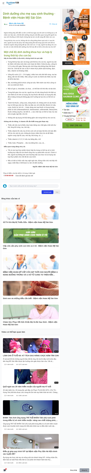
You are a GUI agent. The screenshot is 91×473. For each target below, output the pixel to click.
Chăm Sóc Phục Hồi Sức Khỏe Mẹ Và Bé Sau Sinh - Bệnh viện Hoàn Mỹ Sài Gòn (30, 323)
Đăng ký (84, 470)
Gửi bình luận (47, 192)
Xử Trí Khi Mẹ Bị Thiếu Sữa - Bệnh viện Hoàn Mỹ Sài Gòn (28, 222)
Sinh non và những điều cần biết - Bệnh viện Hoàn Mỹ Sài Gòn (30, 298)
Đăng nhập (73, 470)
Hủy (57, 192)
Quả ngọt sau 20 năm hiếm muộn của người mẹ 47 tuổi (27, 387)
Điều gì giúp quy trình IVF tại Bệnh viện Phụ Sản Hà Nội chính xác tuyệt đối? (30, 452)
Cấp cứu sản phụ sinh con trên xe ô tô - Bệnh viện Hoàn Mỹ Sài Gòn (31, 247)
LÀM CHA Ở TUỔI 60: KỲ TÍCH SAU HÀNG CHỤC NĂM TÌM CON (31, 356)
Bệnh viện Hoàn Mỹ (16, 23)
